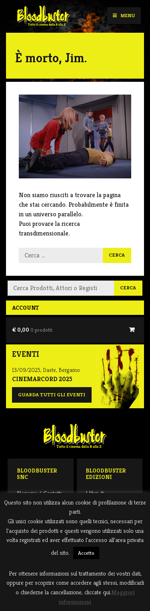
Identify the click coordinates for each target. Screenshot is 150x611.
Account (25, 307)
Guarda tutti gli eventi (51, 395)
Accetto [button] (86, 553)
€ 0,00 (32, 329)
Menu (124, 15)
